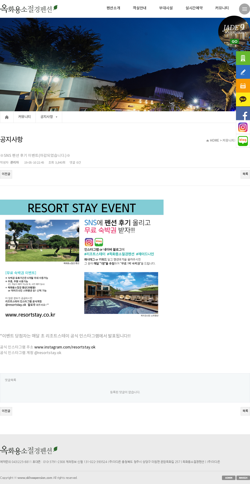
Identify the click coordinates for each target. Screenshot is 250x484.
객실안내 (139, 8)
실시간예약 (194, 8)
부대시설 (166, 8)
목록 (245, 174)
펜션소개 (113, 8)
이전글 (6, 174)
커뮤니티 (222, 8)
